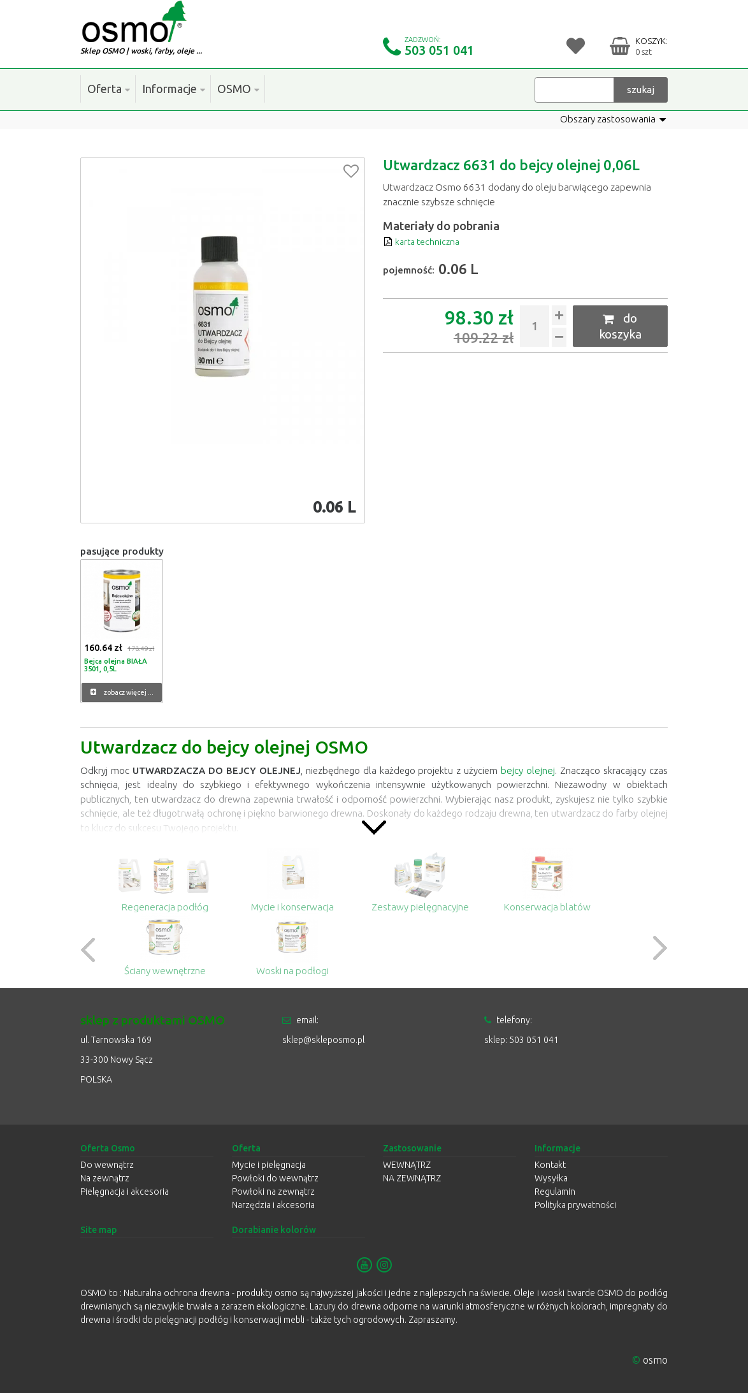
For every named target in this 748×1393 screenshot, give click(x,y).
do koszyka (620, 325)
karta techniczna (423, 241)
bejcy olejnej (529, 770)
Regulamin (555, 1191)
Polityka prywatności (575, 1205)
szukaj (640, 89)
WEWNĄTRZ (407, 1165)
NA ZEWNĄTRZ (412, 1178)
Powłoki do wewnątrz (275, 1178)
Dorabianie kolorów (274, 1230)
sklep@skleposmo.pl (323, 1040)
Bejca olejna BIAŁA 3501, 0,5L (114, 663)
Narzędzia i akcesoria (273, 1205)
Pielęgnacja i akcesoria (124, 1191)
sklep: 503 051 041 (521, 1040)
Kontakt (550, 1165)
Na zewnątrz (104, 1178)
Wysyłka (551, 1178)
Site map (98, 1230)
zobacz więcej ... (122, 692)
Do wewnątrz (107, 1165)
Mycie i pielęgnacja (269, 1165)
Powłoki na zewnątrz (273, 1191)
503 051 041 (439, 50)
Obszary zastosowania (613, 119)
